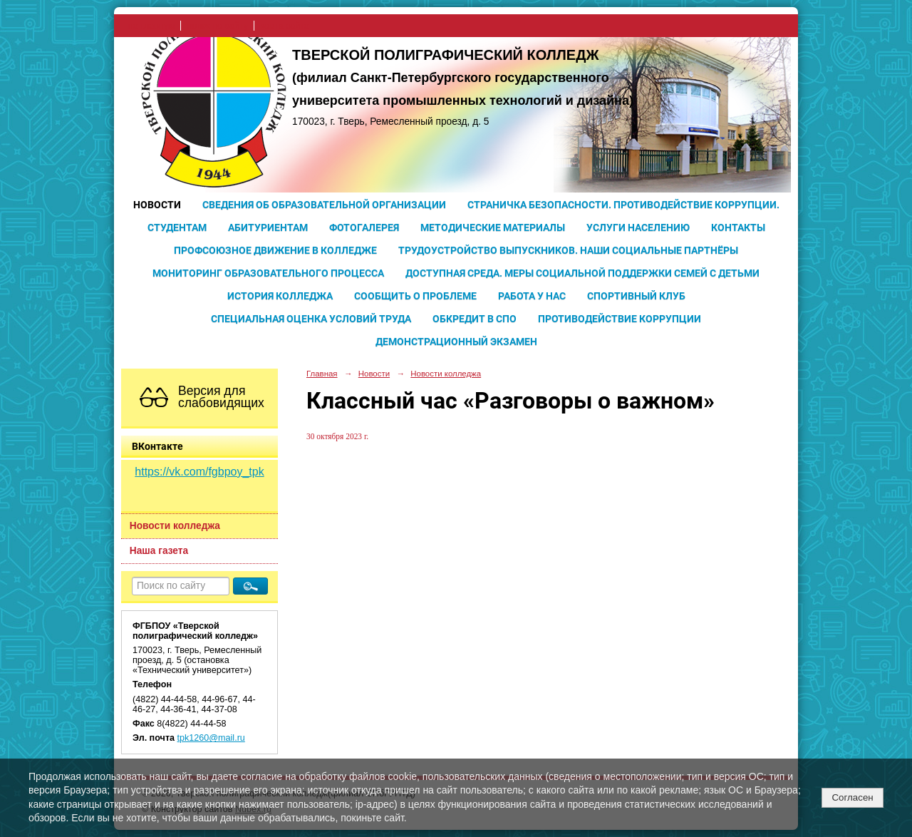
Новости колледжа (175, 525)
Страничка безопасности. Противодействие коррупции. (623, 204)
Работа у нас (532, 296)
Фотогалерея (364, 227)
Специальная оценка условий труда (311, 318)
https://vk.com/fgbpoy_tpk (199, 472)
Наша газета (159, 550)
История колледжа (280, 296)
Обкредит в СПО (474, 318)
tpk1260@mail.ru (211, 738)
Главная (322, 373)
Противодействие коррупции (619, 318)
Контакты (738, 227)
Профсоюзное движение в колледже (275, 250)
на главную (151, 26)
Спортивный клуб (636, 296)
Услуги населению (638, 227)
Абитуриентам (268, 227)
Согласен (852, 797)
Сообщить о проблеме (415, 296)
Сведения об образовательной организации (324, 204)
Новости (157, 204)
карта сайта (284, 26)
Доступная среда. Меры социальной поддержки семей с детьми (582, 273)
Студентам (177, 227)
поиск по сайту (217, 26)
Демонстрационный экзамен (456, 341)
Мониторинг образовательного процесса (268, 273)
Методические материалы (492, 227)
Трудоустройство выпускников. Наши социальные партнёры (568, 250)
